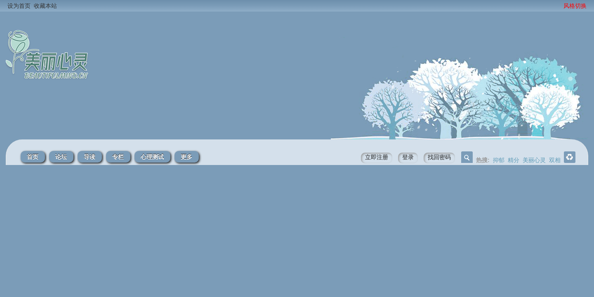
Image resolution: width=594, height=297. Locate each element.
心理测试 (152, 156)
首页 (32, 156)
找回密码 (439, 157)
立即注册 (376, 157)
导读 (89, 156)
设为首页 (19, 5)
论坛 (61, 156)
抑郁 (498, 160)
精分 (513, 160)
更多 (186, 156)
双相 (555, 160)
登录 (408, 157)
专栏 (118, 156)
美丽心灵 (534, 160)
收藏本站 (45, 5)
